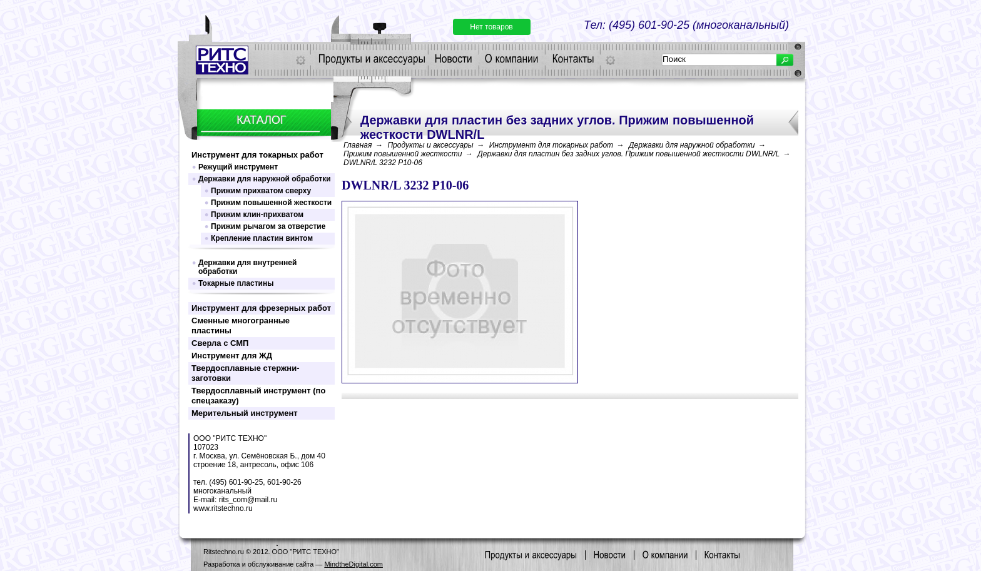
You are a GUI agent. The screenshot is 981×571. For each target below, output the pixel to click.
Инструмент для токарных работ (257, 154)
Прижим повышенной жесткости (271, 202)
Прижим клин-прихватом (257, 214)
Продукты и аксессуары (430, 145)
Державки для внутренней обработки (247, 267)
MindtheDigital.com (353, 564)
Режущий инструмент (238, 167)
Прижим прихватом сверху (261, 190)
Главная (357, 145)
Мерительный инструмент (244, 413)
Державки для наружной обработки (264, 178)
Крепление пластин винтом (262, 238)
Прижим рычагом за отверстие (268, 226)
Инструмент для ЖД (231, 355)
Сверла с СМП (219, 343)
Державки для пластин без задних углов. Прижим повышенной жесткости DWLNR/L (628, 153)
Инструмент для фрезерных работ (261, 308)
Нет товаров (491, 27)
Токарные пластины (235, 283)
